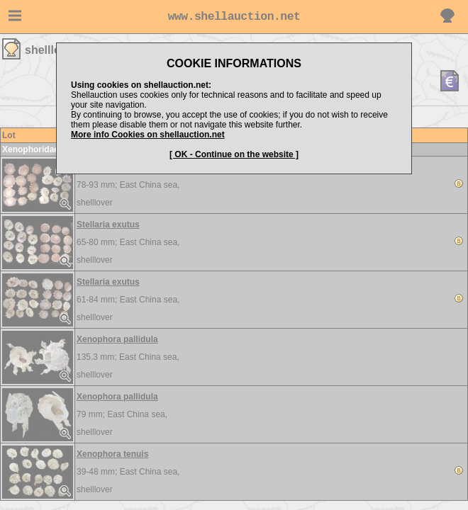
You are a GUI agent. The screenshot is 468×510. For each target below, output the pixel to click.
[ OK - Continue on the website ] (234, 154)
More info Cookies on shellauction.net (148, 135)
